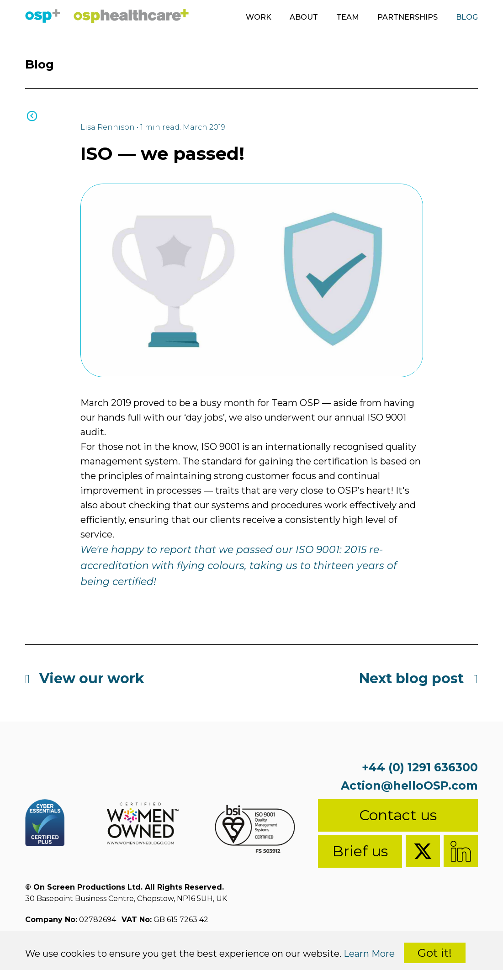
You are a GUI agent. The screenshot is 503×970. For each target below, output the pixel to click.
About (304, 17)
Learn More (369, 953)
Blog (467, 17)
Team (347, 17)
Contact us (398, 815)
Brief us (360, 851)
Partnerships (407, 17)
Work (258, 17)
